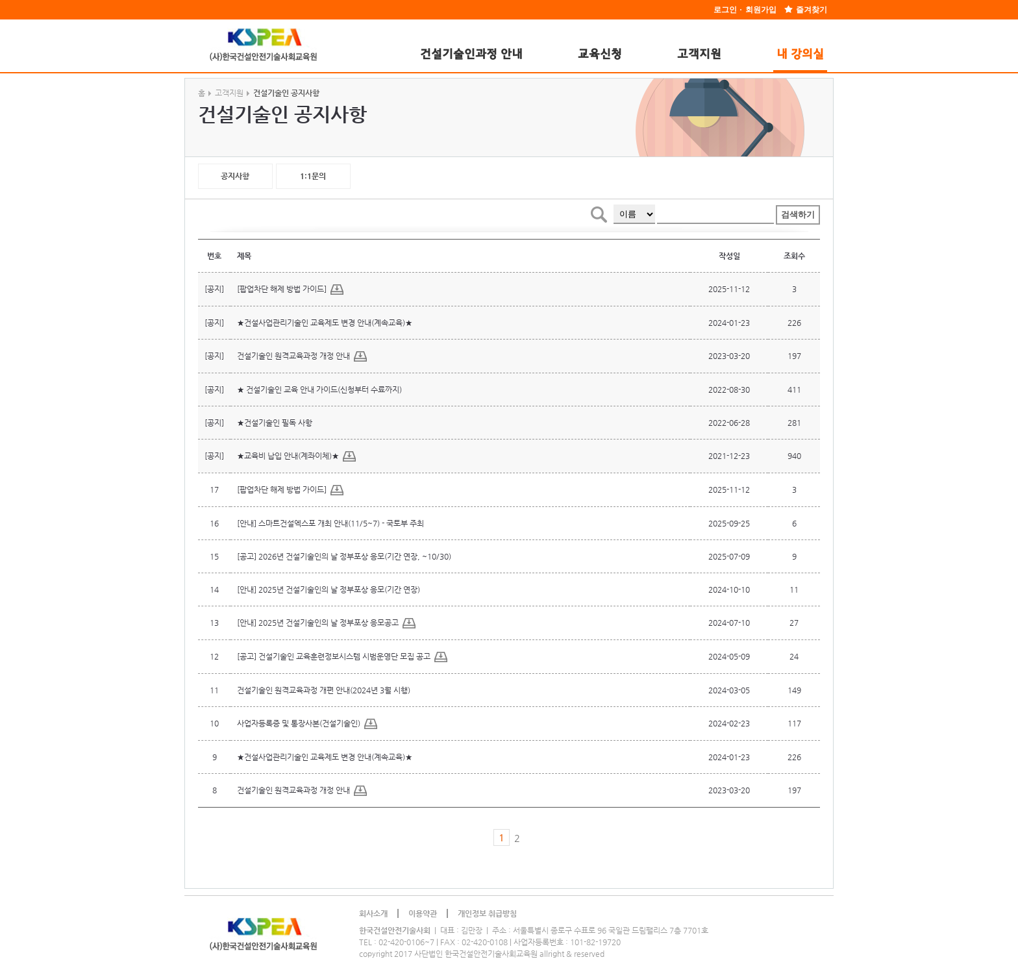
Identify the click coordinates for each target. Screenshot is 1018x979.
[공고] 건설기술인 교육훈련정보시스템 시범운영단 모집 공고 (342, 657)
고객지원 (699, 55)
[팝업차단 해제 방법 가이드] (290, 289)
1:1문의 (313, 175)
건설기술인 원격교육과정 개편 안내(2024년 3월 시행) (323, 690)
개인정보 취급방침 (487, 913)
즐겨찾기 (811, 9)
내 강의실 (800, 55)
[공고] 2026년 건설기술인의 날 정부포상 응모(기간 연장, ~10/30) (344, 556)
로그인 (725, 9)
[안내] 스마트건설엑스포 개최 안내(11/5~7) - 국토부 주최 (330, 523)
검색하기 (798, 214)
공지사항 (235, 175)
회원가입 (760, 9)
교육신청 (600, 55)
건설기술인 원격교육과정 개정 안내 (302, 356)
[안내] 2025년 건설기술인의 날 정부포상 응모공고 (326, 623)
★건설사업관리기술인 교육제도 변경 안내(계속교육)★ (324, 322)
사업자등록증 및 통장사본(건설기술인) (307, 723)
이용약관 (422, 913)
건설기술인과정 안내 (471, 55)
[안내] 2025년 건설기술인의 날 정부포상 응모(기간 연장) (328, 589)
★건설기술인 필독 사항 (274, 422)
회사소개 (373, 913)
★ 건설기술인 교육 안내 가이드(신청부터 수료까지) (319, 389)
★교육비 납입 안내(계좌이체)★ (296, 456)
